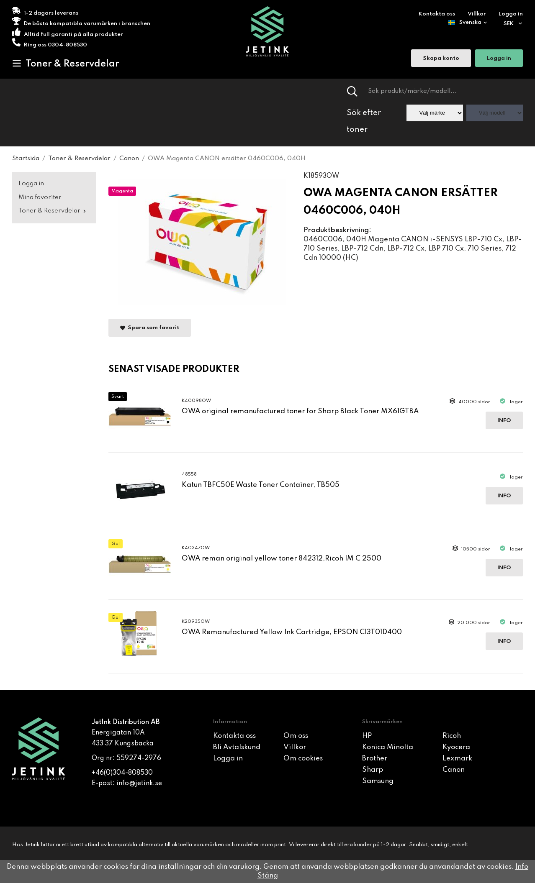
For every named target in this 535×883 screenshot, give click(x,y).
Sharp (372, 769)
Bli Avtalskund (236, 747)
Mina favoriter (40, 197)
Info (504, 420)
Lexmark (457, 758)
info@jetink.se (139, 783)
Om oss (295, 736)
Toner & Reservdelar (65, 64)
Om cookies (303, 758)
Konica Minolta (387, 747)
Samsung (378, 781)
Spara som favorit (149, 328)
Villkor (477, 14)
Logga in (511, 14)
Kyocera (456, 747)
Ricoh (451, 736)
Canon (453, 769)
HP (367, 736)
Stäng (267, 875)
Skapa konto (441, 58)
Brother (374, 758)
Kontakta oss (437, 14)
